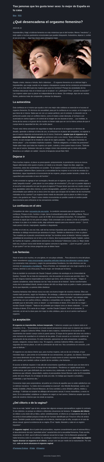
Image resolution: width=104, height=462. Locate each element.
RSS (19, 15)
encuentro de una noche (39, 211)
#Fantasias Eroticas (20, 448)
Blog (14, 15)
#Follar (32, 448)
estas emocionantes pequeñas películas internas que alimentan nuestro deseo (58, 260)
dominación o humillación (32, 266)
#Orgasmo (40, 448)
